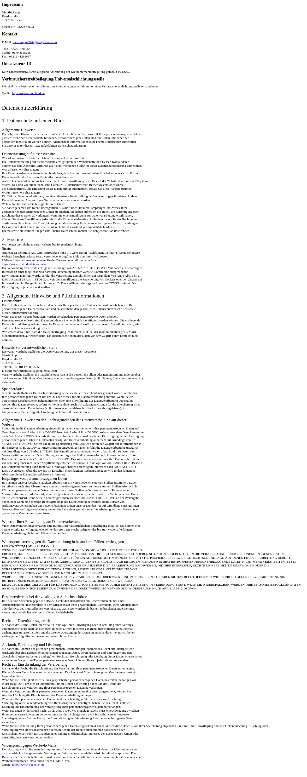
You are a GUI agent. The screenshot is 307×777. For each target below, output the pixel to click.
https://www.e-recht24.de (28, 93)
